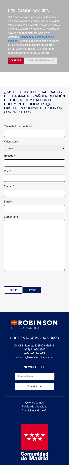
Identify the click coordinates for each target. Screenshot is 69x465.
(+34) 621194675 (34, 353)
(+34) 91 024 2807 (35, 349)
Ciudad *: (9, 186)
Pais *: (8, 171)
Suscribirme (34, 386)
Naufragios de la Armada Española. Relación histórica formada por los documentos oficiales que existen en (34, 100)
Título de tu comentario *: (19, 126)
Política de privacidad (34, 406)
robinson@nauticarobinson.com (34, 357)
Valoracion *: (11, 141)
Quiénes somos (34, 402)
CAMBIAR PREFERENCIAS (40, 60)
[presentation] (29, 279)
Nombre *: (10, 156)
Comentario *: (12, 216)
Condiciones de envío (34, 410)
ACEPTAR (16, 60)
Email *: (8, 201)
